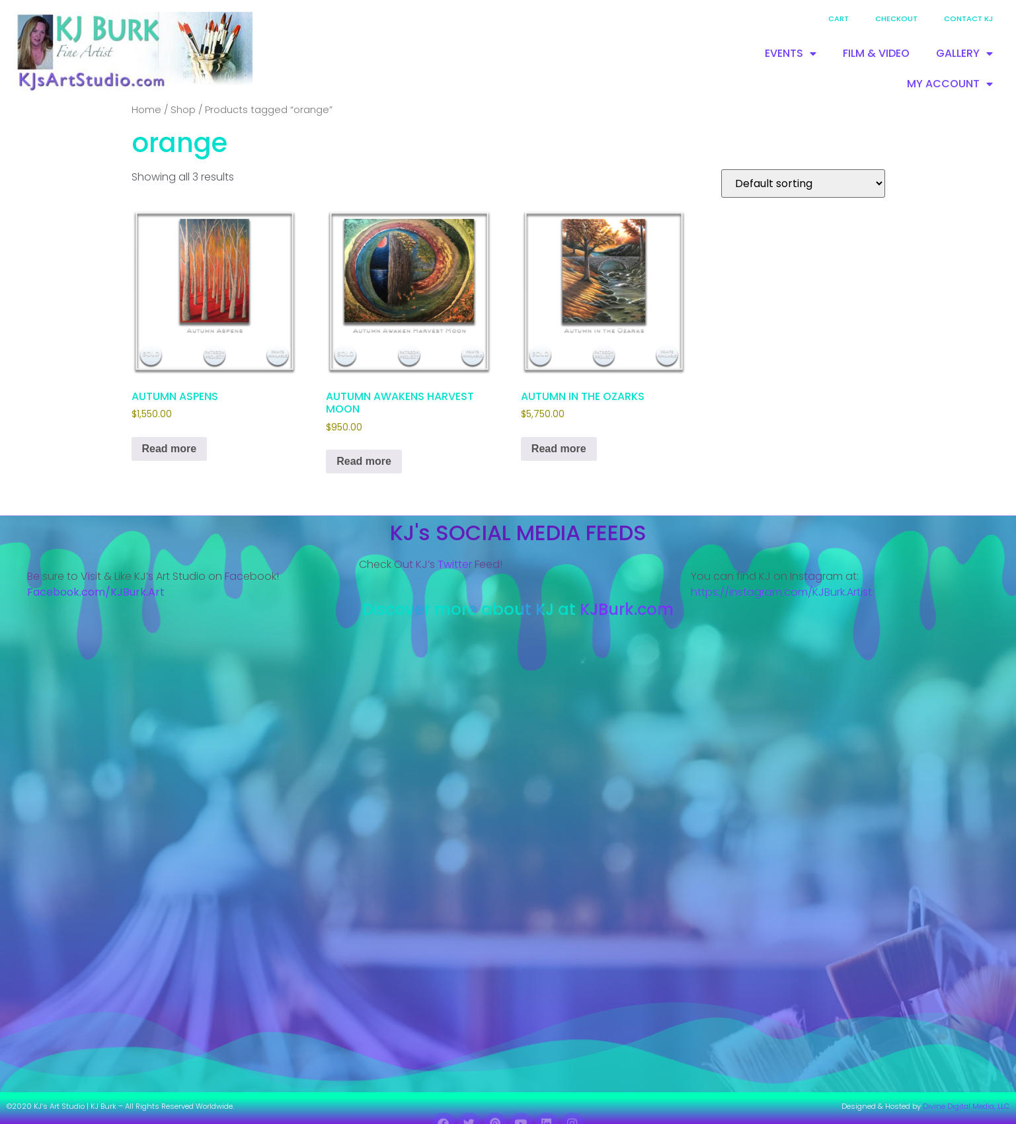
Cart (838, 18)
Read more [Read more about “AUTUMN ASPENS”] (169, 448)
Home (146, 109)
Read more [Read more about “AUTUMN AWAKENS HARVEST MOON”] (363, 461)
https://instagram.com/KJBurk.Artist (781, 592)
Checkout (896, 18)
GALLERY (964, 53)
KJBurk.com (627, 609)
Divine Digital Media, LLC (966, 1106)
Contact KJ (968, 18)
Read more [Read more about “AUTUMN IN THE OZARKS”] (558, 448)
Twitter (455, 564)
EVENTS (790, 53)
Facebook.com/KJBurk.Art (97, 592)
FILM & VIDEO (876, 53)
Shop (183, 109)
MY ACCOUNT (950, 84)
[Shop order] (803, 183)
